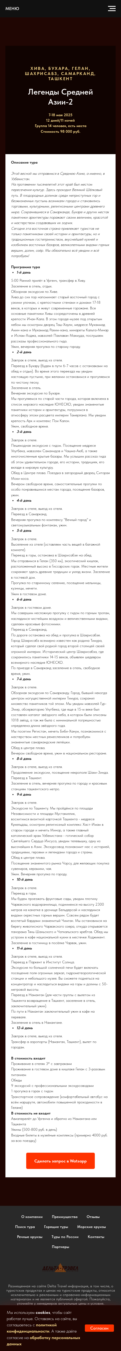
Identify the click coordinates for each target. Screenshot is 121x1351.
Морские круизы (91, 1226)
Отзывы (93, 1216)
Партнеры (60, 1247)
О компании (32, 1216)
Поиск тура (25, 1226)
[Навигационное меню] (112, 8)
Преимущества (65, 1216)
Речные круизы (29, 1237)
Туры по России (65, 1237)
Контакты (96, 1237)
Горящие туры (56, 1226)
